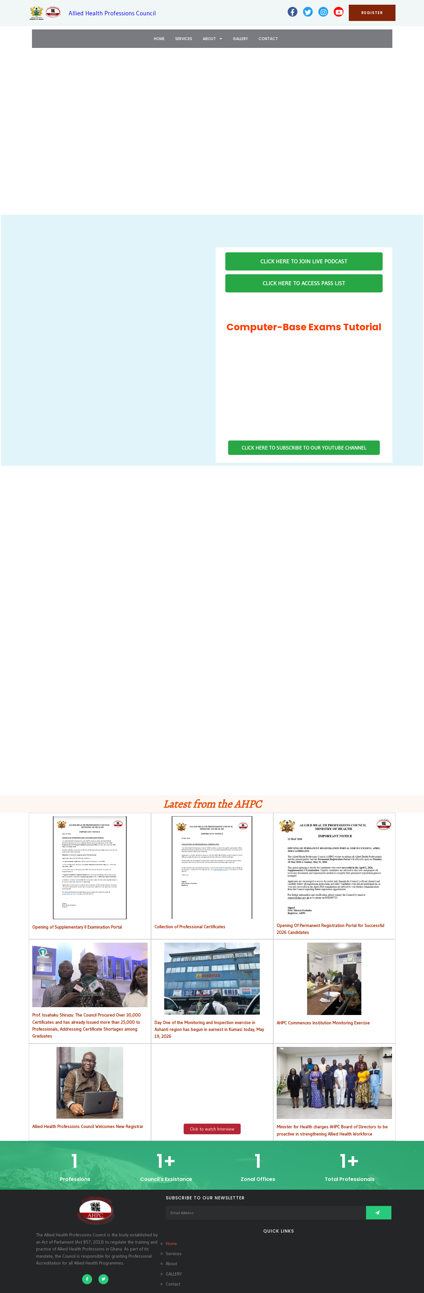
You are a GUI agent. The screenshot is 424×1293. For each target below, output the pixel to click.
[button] (10, 136)
